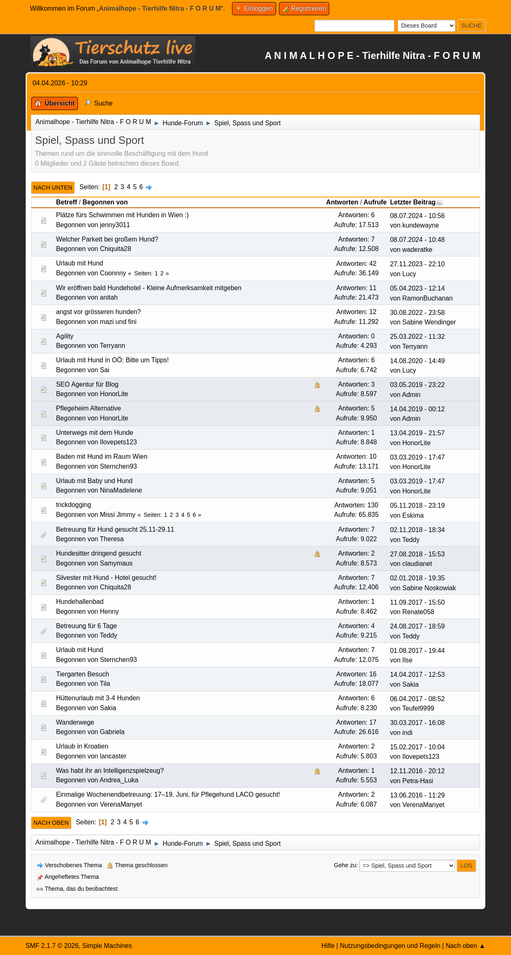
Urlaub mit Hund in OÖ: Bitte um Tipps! (112, 360)
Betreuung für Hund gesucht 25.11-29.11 (115, 529)
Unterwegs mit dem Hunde (94, 432)
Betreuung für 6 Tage (86, 625)
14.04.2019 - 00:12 (417, 409)
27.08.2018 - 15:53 (417, 554)
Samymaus (116, 563)
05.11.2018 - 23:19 (417, 505)
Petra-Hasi (417, 780)
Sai (105, 369)
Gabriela (112, 731)
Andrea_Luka (119, 780)
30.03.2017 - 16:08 (417, 722)
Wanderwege (75, 722)
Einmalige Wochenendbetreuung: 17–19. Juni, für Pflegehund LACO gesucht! (168, 794)
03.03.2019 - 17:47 (417, 457)
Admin (411, 394)
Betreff (66, 202)
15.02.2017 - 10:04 (417, 747)
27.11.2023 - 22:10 (417, 263)
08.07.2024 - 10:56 (417, 215)
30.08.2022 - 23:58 (417, 312)
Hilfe (328, 945)
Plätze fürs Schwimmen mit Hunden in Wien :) (122, 214)
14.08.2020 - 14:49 (417, 360)
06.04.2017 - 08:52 (417, 698)
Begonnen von (105, 202)
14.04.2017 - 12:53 (417, 674)
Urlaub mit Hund (79, 263)
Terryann (112, 345)
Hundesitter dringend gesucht (98, 553)
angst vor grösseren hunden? (98, 311)
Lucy (409, 273)
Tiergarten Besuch (82, 674)
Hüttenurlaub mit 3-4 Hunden (98, 698)
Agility (64, 336)
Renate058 (418, 611)
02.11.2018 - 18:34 (417, 529)
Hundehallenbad (79, 601)
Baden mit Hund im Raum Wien (102, 456)
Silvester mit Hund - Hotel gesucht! (106, 577)
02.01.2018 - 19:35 (417, 578)
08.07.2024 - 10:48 (417, 239)
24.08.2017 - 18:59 (417, 626)
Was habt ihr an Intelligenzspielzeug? (110, 770)
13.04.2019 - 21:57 (417, 432)
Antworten (342, 202)
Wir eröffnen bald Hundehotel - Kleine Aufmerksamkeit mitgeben (148, 287)
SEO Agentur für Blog (87, 384)
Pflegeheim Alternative (88, 408)
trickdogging (73, 504)
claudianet (417, 563)
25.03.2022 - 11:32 (417, 336)
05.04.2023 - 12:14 (417, 288)
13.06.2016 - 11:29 (417, 795)
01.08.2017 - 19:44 (417, 650)
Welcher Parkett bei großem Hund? (107, 239)
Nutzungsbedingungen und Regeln (390, 945)
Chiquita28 (115, 248)
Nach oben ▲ (465, 945)
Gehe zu (345, 865)
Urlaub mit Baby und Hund (94, 480)
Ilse (407, 660)
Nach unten (52, 187)
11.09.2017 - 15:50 (417, 602)
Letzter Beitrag (416, 202)
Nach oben (51, 822)
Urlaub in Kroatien (82, 746)
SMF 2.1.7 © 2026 (52, 945)
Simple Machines (107, 945)
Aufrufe (375, 202)
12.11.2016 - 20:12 (417, 770)
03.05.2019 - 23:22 (417, 384)
